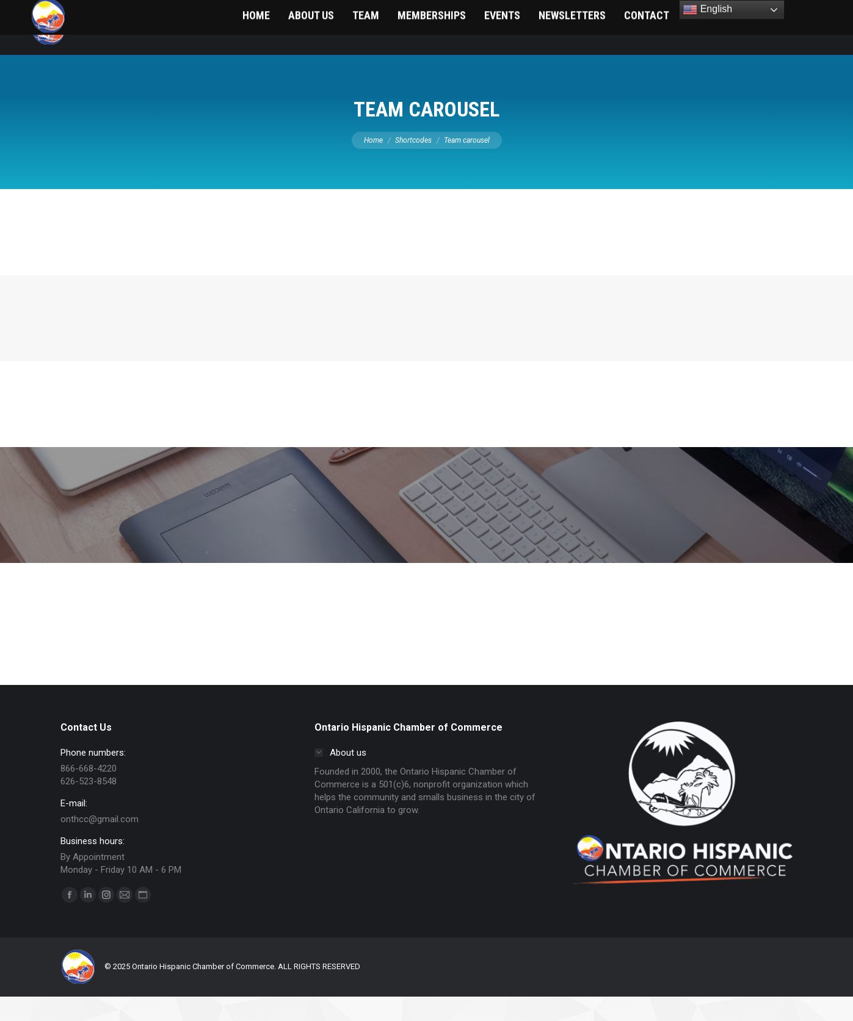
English (707, 9)
